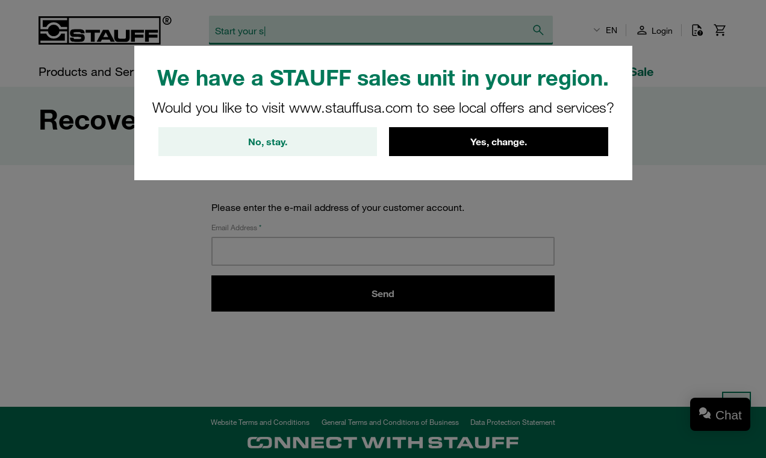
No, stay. (267, 142)
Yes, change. (498, 142)
